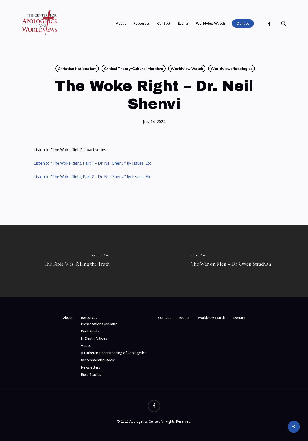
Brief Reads (90, 331)
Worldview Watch (187, 68)
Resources (89, 317)
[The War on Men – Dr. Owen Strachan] (231, 261)
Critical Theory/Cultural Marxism (133, 68)
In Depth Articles (94, 338)
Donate (239, 317)
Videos (86, 345)
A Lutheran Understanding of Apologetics (113, 353)
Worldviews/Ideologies (231, 68)
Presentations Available (99, 324)
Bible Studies (91, 374)
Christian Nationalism (77, 68)
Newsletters (90, 367)
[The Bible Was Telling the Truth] (77, 261)
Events (184, 317)
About (68, 317)
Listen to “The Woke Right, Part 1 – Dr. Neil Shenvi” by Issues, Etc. (93, 163)
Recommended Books (98, 360)
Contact (164, 317)
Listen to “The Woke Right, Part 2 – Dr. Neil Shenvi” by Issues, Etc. (93, 176)
